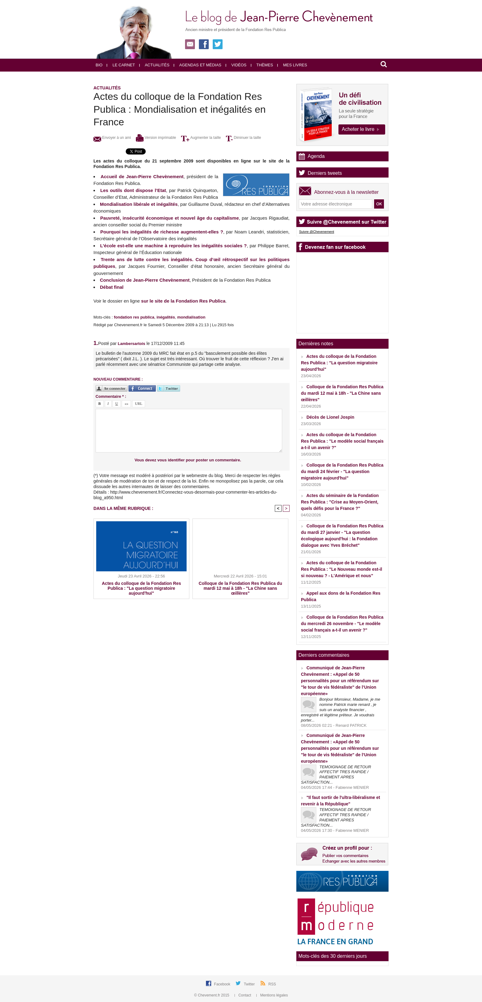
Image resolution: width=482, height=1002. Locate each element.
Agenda (316, 156)
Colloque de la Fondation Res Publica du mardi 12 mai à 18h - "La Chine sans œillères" (240, 588)
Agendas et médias (197, 65)
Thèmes (262, 65)
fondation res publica (134, 317)
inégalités (165, 317)
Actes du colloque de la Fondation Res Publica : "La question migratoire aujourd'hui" (141, 588)
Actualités (154, 65)
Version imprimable (156, 137)
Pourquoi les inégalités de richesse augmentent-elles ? (161, 231)
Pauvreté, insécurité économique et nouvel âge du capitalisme (169, 218)
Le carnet (121, 65)
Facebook (222, 984)
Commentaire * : (111, 396)
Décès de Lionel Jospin (330, 417)
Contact (243, 995)
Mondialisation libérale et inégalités (139, 204)
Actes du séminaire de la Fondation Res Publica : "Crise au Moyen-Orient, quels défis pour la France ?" (340, 502)
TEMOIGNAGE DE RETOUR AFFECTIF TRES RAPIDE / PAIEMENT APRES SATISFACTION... (336, 775)
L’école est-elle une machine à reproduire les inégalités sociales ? (173, 245)
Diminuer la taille (243, 137)
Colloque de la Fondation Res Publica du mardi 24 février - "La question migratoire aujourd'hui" (342, 471)
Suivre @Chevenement (316, 231)
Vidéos (236, 65)
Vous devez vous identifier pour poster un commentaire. (188, 460)
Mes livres (292, 65)
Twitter (250, 984)
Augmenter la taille (201, 137)
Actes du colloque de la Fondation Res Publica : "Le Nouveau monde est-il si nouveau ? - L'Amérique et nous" (341, 569)
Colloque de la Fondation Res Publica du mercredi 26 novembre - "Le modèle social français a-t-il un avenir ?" (342, 623)
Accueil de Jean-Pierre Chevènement (142, 176)
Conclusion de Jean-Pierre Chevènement (145, 280)
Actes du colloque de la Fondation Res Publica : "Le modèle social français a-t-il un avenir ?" (342, 441)
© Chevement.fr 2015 (212, 995)
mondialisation (191, 317)
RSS (272, 984)
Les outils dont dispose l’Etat (133, 190)
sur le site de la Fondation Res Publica (183, 300)
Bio (99, 65)
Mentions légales (272, 995)
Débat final (112, 287)
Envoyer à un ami (112, 137)
